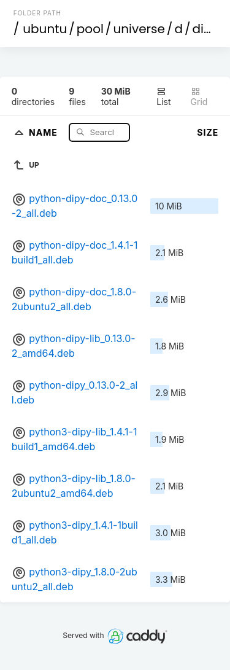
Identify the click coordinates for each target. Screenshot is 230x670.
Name (44, 132)
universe (138, 28)
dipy (205, 28)
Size (207, 132)
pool (90, 28)
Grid (199, 97)
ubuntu (45, 28)
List (163, 97)
